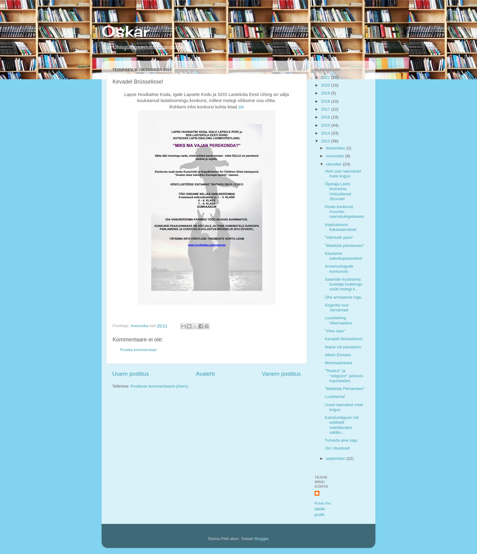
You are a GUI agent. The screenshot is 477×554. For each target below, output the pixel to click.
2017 (326, 109)
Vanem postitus (281, 374)
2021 (326, 77)
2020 (326, 85)
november (335, 156)
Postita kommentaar (138, 349)
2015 (326, 125)
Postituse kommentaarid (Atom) (159, 386)
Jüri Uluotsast (337, 448)
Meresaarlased (338, 363)
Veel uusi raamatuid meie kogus (343, 173)
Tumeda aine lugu (341, 440)
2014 (326, 133)
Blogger (261, 538)
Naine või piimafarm (343, 347)
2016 (326, 117)
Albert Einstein (338, 355)
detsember (336, 148)
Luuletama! (335, 396)
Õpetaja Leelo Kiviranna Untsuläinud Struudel (338, 191)
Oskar (126, 31)
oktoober (334, 164)
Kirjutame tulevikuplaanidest (343, 256)
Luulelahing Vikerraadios (338, 320)
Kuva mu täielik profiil (323, 509)
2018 (326, 101)
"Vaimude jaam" (339, 237)
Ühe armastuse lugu (343, 297)
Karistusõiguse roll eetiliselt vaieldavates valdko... (341, 425)
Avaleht (205, 374)
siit (241, 106)
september (336, 458)
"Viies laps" (335, 331)
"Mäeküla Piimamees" (345, 388)
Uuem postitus (130, 374)
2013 (326, 141)
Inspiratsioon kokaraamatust (341, 227)
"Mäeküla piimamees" (344, 245)
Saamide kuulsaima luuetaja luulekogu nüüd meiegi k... (344, 284)
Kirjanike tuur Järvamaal (337, 307)
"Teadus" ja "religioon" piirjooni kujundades (344, 375)
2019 (326, 93)
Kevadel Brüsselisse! (344, 339)
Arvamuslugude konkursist (339, 268)
